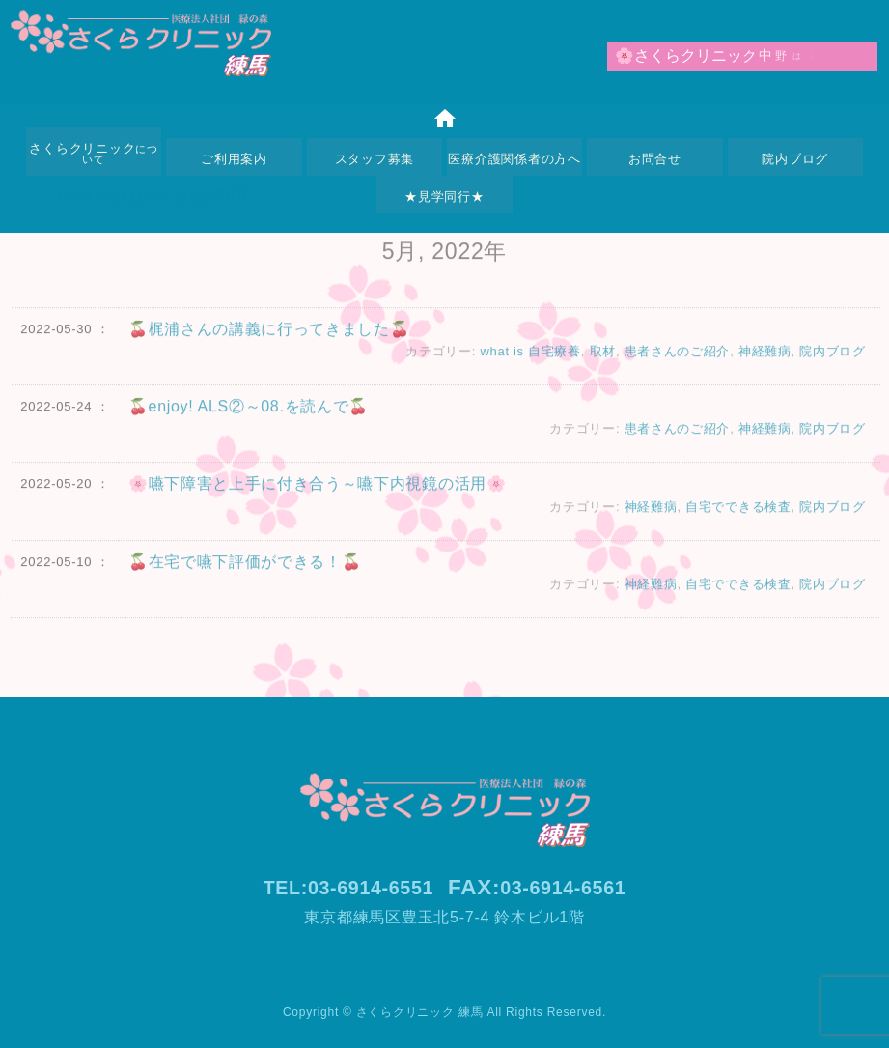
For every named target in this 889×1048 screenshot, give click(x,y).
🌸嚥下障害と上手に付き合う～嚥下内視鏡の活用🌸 (318, 495)
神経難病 (764, 362)
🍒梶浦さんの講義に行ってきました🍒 (269, 340)
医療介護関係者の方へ (514, 159)
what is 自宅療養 (528, 362)
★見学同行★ (444, 196)
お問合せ (654, 159)
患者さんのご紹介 (677, 362)
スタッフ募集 (375, 159)
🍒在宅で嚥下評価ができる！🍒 (245, 572)
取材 (601, 362)
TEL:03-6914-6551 (338, 887)
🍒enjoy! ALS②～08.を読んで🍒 (249, 418)
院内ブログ (795, 159)
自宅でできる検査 (737, 518)
